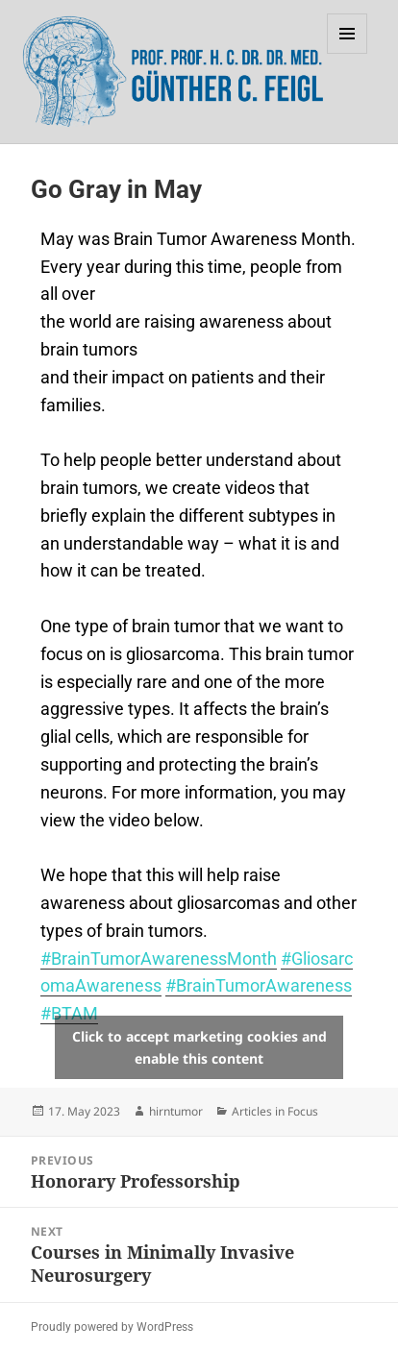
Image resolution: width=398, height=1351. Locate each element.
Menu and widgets (347, 53)
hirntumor (176, 1111)
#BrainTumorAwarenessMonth (158, 958)
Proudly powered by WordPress (112, 1327)
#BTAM (69, 1013)
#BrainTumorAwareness (258, 985)
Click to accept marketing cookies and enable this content (199, 1047)
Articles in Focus (275, 1111)
